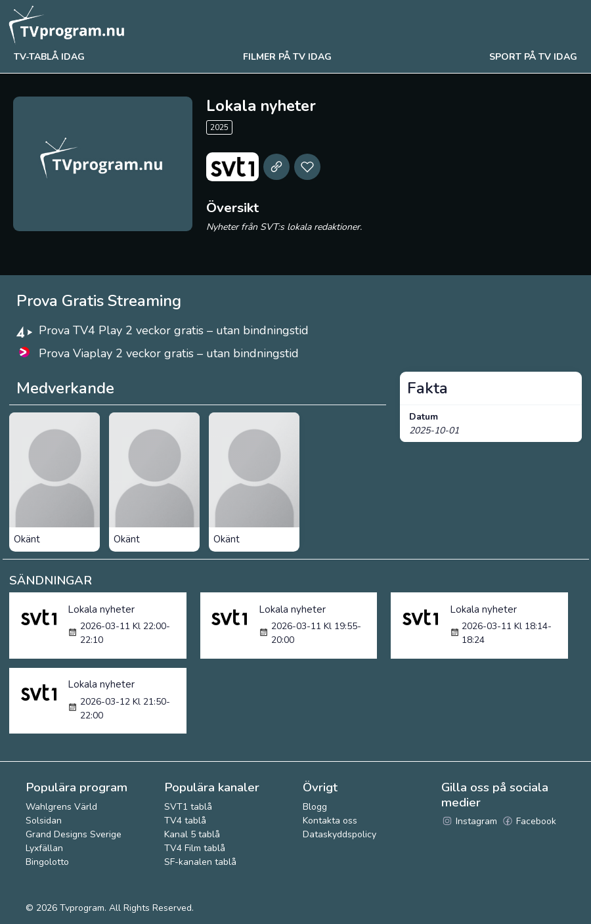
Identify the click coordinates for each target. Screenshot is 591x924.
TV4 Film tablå (194, 848)
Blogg (315, 807)
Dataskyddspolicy (339, 834)
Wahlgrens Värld (61, 807)
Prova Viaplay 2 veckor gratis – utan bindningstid (169, 353)
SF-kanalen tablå (200, 862)
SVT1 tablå (188, 807)
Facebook (529, 821)
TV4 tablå (185, 820)
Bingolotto (47, 862)
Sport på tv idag (533, 57)
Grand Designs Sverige (73, 834)
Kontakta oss (330, 820)
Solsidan (44, 820)
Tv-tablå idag (49, 57)
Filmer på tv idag (287, 57)
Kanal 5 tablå (192, 834)
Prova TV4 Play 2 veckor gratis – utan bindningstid (174, 330)
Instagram (469, 821)
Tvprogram (82, 908)
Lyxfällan (44, 848)
